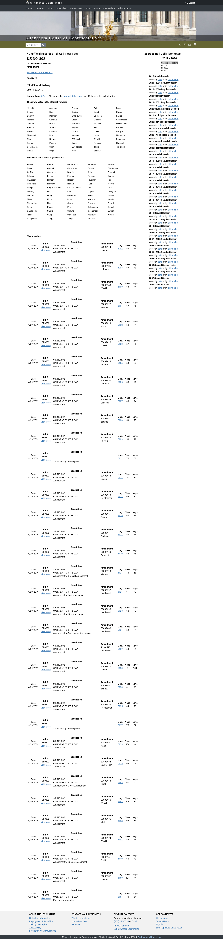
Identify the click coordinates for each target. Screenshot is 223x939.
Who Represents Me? (82, 918)
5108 (120, 420)
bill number (173, 79)
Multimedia (108, 8)
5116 (120, 515)
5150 (120, 878)
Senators (76, 924)
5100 (120, 287)
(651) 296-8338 (121, 921)
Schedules (61, 8)
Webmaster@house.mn (149, 937)
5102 (120, 325)
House (29, 8)
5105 (120, 382)
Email (134, 921)
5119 (120, 553)
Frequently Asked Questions (42, 931)
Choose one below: (169, 63)
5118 (120, 534)
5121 (120, 572)
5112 (120, 477)
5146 (120, 820)
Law (96, 8)
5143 (120, 782)
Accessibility (35, 927)
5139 (120, 744)
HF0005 (169, 68)
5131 (120, 630)
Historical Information (39, 918)
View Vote (45, 250)
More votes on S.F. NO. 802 (39, 72)
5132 (120, 649)
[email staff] (189, 44)
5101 (120, 306)
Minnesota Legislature (44, 2)
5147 (120, 839)
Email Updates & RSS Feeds (169, 927)
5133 (120, 668)
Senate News (162, 921)
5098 (120, 267)
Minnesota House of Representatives (64, 37)
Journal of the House (73, 96)
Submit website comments (126, 929)
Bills (88, 8)
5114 (120, 496)
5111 (120, 458)
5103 (120, 344)
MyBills (159, 924)
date (160, 79)
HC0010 (169, 65)
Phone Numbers (121, 925)
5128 (120, 611)
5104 (42, 96)
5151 (120, 897)
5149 (120, 858)
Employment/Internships (41, 921)
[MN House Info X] (179, 44)
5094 (120, 248)
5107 (120, 401)
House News (162, 918)
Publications (124, 8)
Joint (49, 8)
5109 (120, 439)
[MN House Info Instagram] (184, 44)
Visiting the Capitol (38, 924)
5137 (120, 725)
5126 (120, 592)
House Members (79, 921)
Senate (39, 8)
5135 (120, 706)
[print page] (194, 44)
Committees (76, 8)
